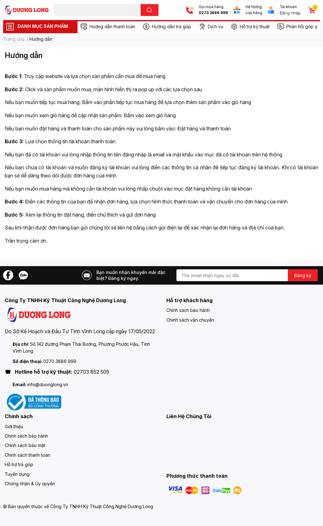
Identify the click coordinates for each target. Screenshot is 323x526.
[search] (150, 10)
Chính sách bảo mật (25, 445)
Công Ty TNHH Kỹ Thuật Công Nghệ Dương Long (101, 506)
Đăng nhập (290, 12)
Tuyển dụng (17, 474)
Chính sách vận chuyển (190, 320)
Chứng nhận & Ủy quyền (30, 483)
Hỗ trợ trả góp (19, 464)
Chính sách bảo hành (188, 310)
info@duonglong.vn (47, 384)
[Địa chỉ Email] (247, 275)
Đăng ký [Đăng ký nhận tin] (302, 275)
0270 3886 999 (213, 13)
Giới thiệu (14, 426)
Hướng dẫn (23, 55)
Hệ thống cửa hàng (253, 10)
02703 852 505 (91, 372)
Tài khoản (288, 7)
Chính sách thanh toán (27, 455)
